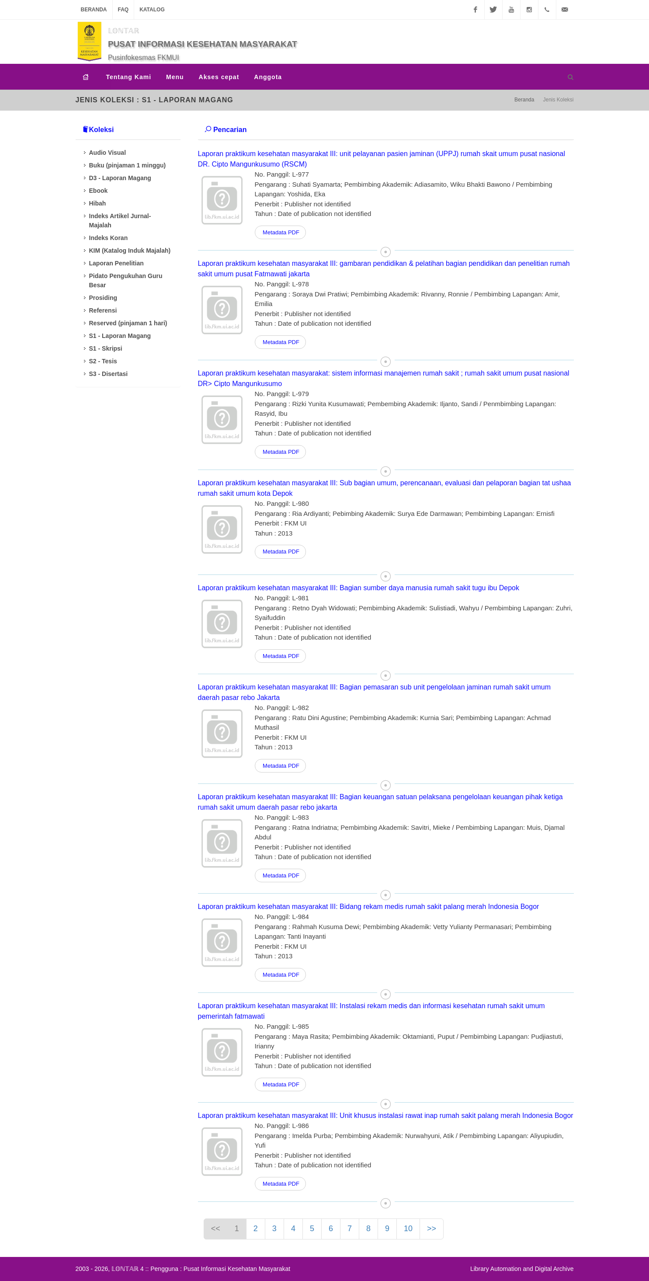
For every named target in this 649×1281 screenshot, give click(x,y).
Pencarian (226, 129)
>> (431, 1228)
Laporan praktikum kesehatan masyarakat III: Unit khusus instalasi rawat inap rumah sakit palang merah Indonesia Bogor (385, 1115)
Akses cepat (219, 76)
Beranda (94, 10)
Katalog (152, 10)
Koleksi (98, 129)
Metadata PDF (280, 232)
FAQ (123, 10)
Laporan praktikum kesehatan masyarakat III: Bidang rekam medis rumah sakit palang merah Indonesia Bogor (368, 906)
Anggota (268, 76)
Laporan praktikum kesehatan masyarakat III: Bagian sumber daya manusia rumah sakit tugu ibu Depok (359, 588)
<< (215, 1228)
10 (408, 1228)
